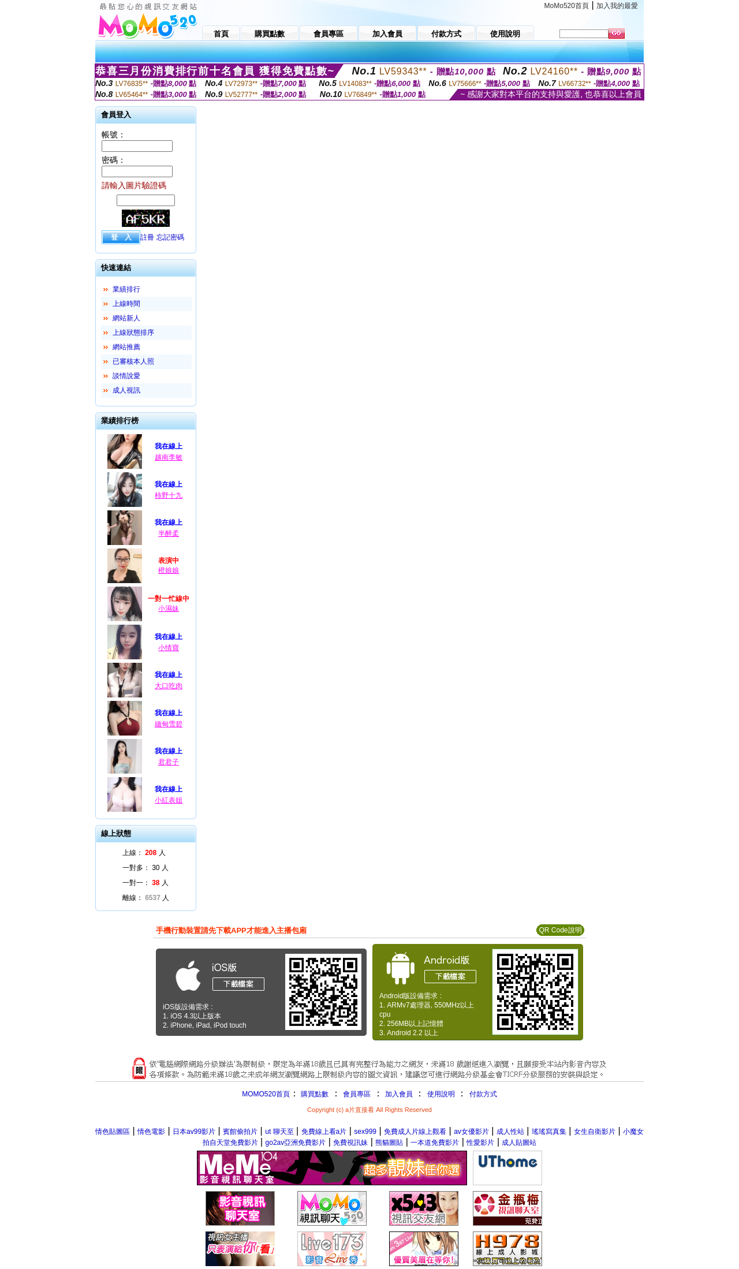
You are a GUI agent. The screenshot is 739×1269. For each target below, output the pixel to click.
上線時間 (126, 304)
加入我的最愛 (617, 6)
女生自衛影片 (594, 1132)
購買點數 (314, 1094)
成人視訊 (126, 390)
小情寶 (168, 648)
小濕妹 (168, 608)
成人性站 (510, 1132)
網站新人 (126, 318)
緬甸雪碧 (168, 724)
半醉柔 (168, 533)
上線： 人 (144, 853)
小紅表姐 (168, 800)
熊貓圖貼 (389, 1143)
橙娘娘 (168, 570)
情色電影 (151, 1132)
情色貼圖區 (112, 1132)
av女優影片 (471, 1132)
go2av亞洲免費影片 (296, 1143)
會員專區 (357, 1094)
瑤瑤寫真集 (549, 1132)
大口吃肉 (168, 686)
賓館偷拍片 (240, 1132)
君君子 (168, 762)
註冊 (147, 237)
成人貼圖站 (519, 1143)
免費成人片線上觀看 (415, 1132)
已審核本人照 (133, 361)
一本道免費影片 (434, 1143)
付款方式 (483, 1094)
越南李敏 (168, 457)
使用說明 (441, 1094)
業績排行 (126, 289)
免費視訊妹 (350, 1143)
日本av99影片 (194, 1132)
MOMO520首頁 (266, 1094)
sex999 (365, 1132)
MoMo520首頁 (566, 6)
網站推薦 (126, 347)
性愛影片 (480, 1143)
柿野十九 (168, 495)
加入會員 (399, 1094)
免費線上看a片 (324, 1132)
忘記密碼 (170, 237)
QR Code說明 (560, 930)
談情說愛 (126, 376)
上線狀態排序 (133, 333)
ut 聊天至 (279, 1132)
